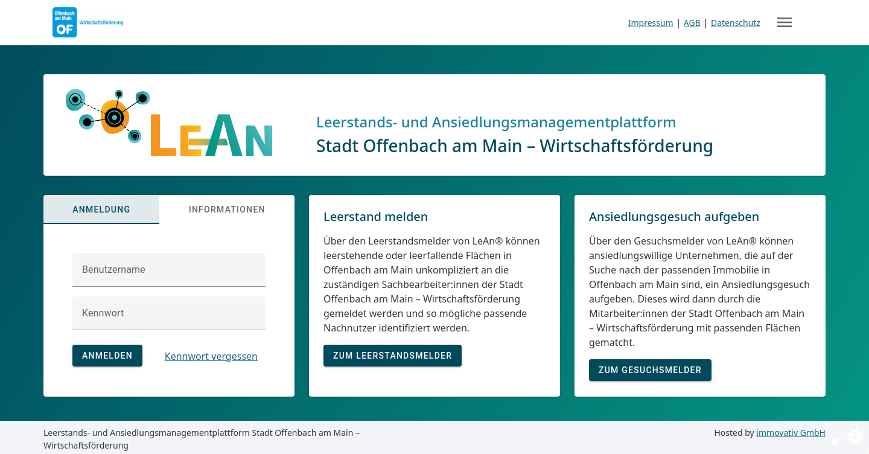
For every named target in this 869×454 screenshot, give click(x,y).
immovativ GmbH (791, 432)
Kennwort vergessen (211, 356)
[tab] (101, 209)
